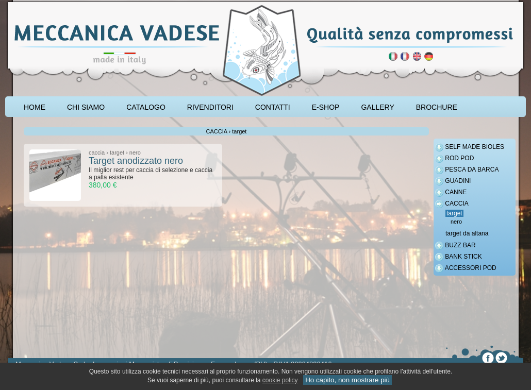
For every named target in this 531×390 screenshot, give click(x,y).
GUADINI (458, 180)
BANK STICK (463, 256)
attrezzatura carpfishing (32, 4)
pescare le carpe (17, 4)
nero (456, 221)
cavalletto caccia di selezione (89, 4)
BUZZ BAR (460, 245)
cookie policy (280, 380)
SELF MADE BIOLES (474, 146)
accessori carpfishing (49, 4)
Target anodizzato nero (136, 161)
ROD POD (459, 158)
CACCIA (456, 203)
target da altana (466, 233)
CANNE (456, 192)
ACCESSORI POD (470, 268)
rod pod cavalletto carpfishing (67, 4)
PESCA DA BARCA (472, 169)
